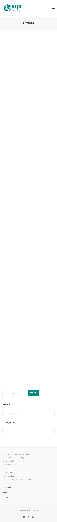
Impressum (6, 487)
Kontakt (5, 497)
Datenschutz (7, 492)
